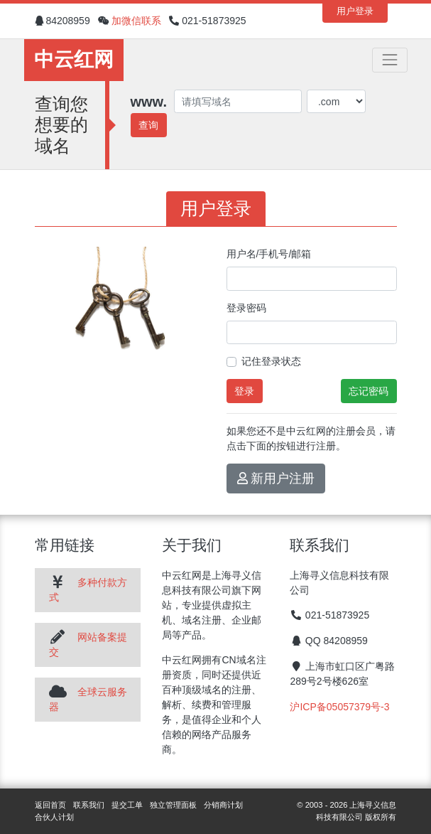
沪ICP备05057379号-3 (339, 706)
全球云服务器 (88, 699)
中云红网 (74, 59)
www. (149, 101)
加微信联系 (136, 20)
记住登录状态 (271, 361)
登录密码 (246, 308)
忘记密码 (368, 391)
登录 (244, 391)
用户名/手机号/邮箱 (269, 254)
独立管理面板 (173, 805)
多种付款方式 (88, 590)
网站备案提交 (88, 644)
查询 (148, 125)
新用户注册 (276, 478)
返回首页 (50, 805)
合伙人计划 (54, 817)
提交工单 (127, 805)
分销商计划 (223, 805)
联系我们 (88, 805)
